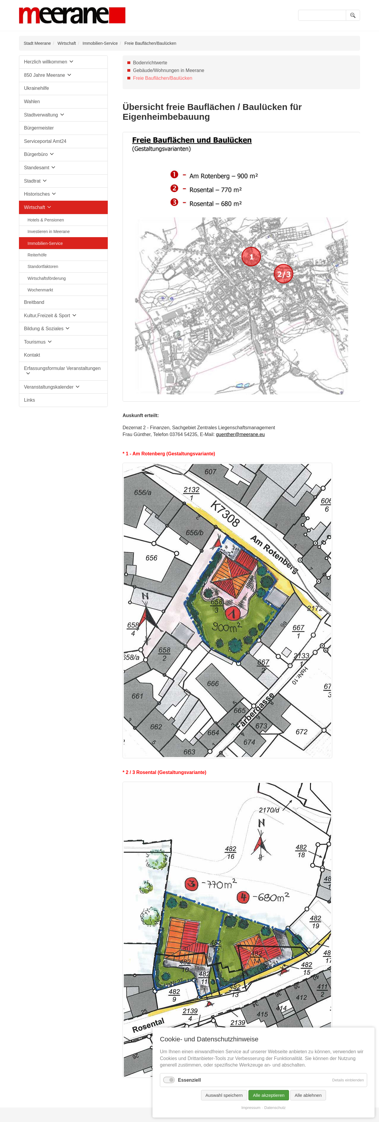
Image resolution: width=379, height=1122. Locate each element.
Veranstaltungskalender (48, 387)
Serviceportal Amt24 (45, 141)
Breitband (34, 302)
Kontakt (32, 354)
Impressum (250, 1107)
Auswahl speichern (224, 1095)
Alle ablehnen (308, 1095)
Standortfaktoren (43, 266)
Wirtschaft (66, 43)
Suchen (353, 15)
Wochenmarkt (40, 290)
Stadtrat (32, 180)
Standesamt (36, 167)
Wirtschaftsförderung (47, 278)
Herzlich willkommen (45, 61)
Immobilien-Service (100, 43)
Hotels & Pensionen (46, 220)
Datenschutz (275, 1107)
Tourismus (35, 341)
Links (29, 400)
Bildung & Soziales (43, 328)
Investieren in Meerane (49, 231)
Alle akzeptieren (269, 1095)
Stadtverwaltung (41, 114)
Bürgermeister (39, 127)
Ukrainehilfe (36, 88)
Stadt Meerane (37, 43)
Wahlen (32, 101)
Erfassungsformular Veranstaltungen (62, 368)
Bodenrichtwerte (150, 62)
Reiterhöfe (37, 255)
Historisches (37, 194)
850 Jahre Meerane (44, 75)
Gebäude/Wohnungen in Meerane (168, 70)
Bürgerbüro (36, 154)
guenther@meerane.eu (240, 434)
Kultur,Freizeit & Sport (47, 315)
